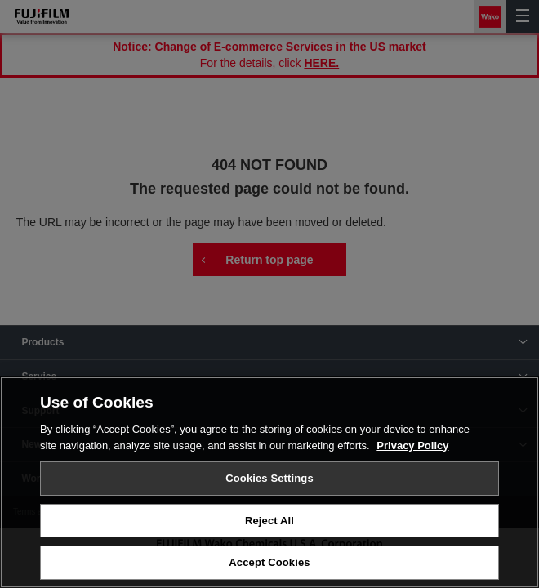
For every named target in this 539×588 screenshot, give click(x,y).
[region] (269, 482)
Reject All (269, 520)
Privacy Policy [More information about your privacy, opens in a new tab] (412, 445)
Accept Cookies (269, 562)
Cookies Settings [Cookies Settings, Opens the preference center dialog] (269, 478)
